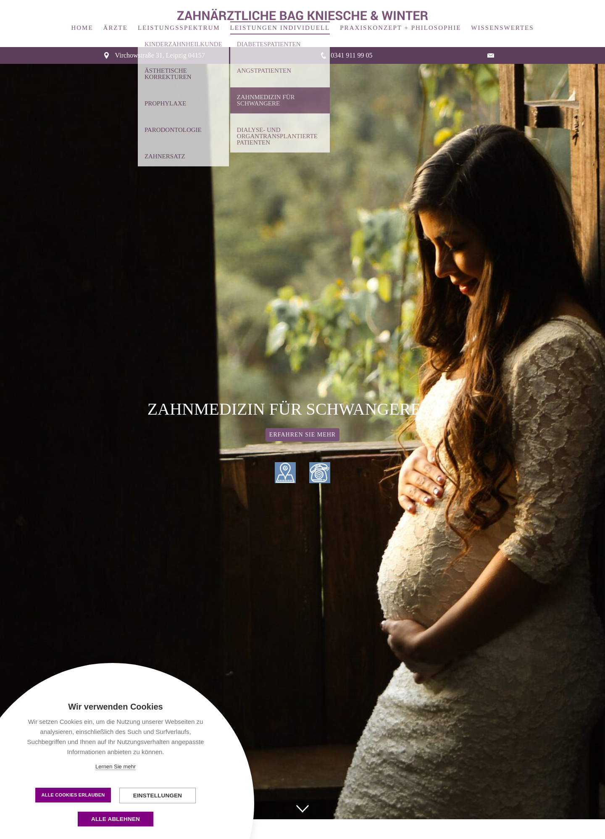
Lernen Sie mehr (115, 766)
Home (82, 17)
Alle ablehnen (115, 819)
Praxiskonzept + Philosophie (400, 17)
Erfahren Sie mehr (302, 424)
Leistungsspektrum (179, 17)
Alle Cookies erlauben (73, 794)
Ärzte (115, 17)
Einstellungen (157, 795)
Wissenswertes (502, 17)
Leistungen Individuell (280, 17)
